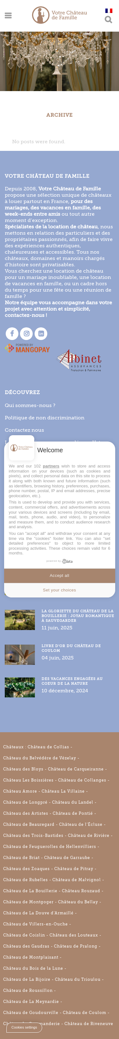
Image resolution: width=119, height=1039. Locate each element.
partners (51, 466)
